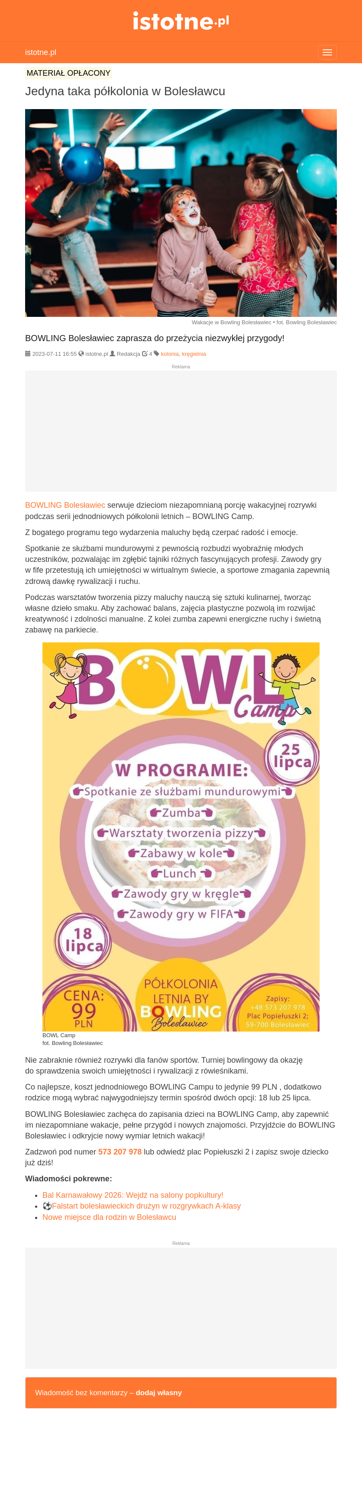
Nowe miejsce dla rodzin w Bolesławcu (109, 1217)
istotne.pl (181, 20)
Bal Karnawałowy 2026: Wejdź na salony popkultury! (132, 1195)
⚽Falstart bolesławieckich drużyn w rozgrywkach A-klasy (141, 1206)
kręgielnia (194, 354)
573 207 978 (120, 1152)
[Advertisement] (181, 435)
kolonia (170, 354)
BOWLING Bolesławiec (65, 505)
